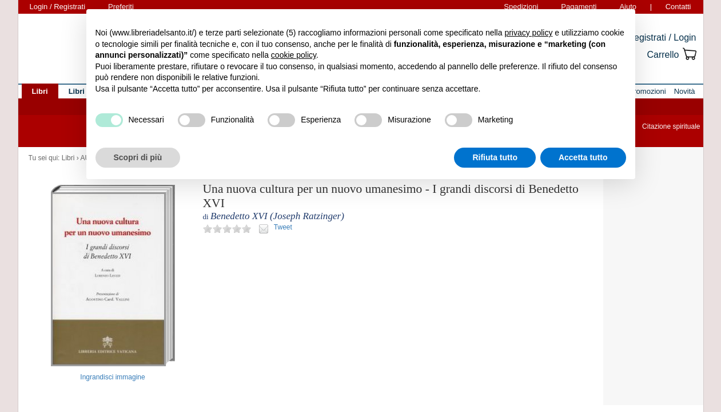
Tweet (283, 227)
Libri (68, 158)
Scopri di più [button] (138, 157)
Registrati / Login (661, 37)
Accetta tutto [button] (583, 157)
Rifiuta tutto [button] (494, 157)
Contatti (678, 6)
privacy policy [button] (528, 32)
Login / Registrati (58, 6)
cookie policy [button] (293, 55)
